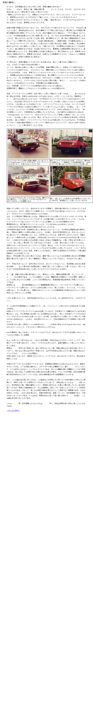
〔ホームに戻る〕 (13, 410)
